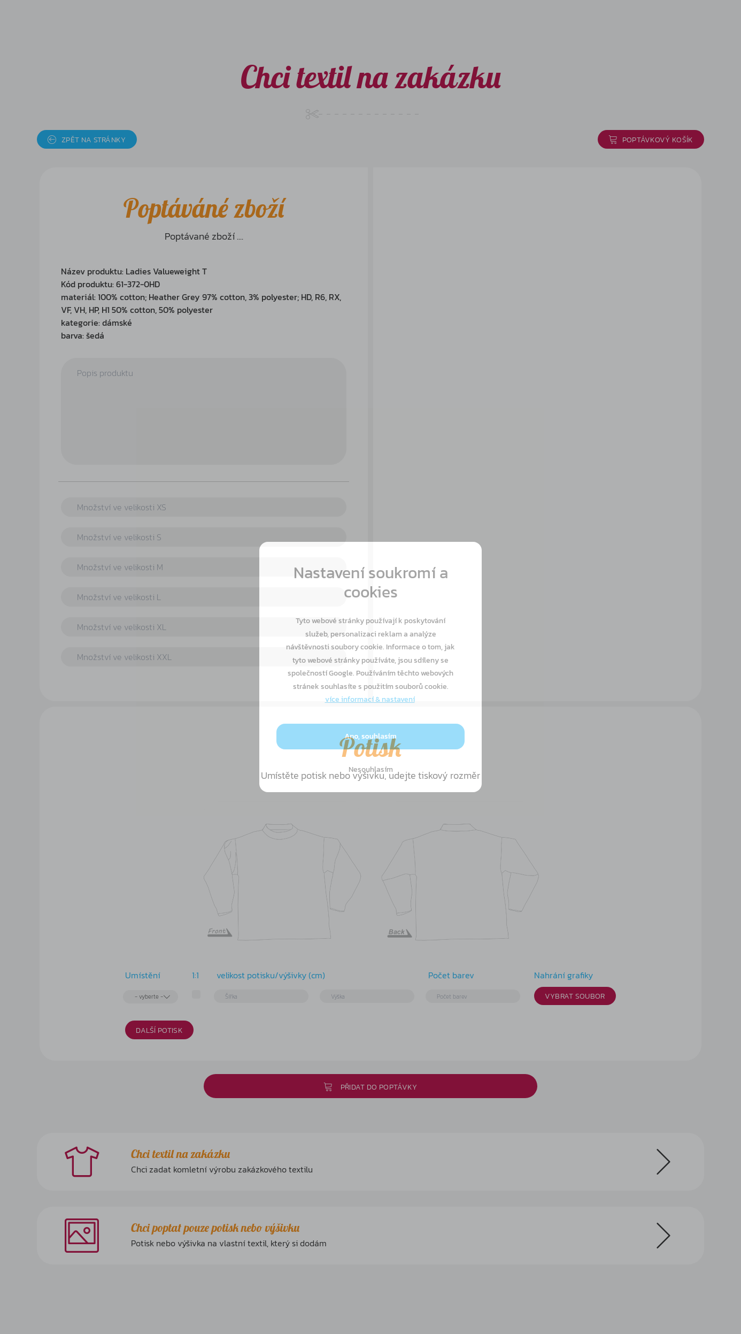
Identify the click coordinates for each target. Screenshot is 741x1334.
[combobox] (150, 996)
